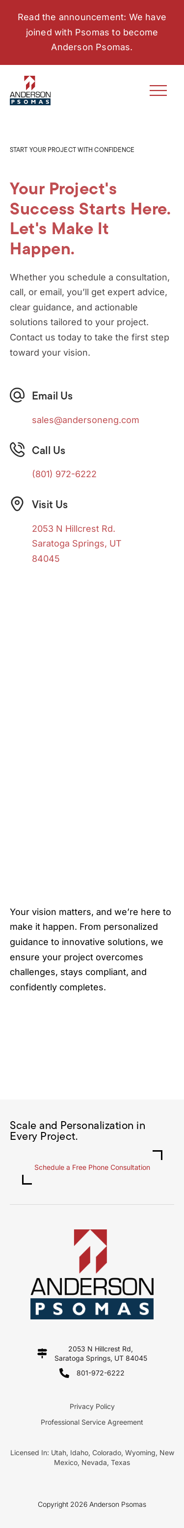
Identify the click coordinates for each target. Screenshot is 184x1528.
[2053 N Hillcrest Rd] (92, 696)
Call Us (48, 451)
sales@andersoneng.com (85, 420)
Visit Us (50, 505)
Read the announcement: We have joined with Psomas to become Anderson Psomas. (92, 32)
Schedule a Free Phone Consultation (92, 1167)
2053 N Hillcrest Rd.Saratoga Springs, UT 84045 (77, 543)
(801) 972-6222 (64, 474)
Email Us (52, 396)
